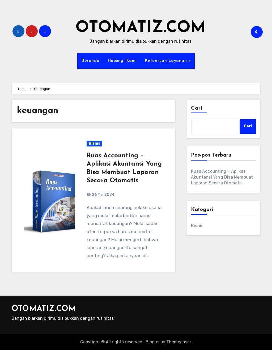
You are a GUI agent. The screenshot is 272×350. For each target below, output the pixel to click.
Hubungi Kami (122, 61)
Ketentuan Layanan (166, 61)
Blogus (152, 341)
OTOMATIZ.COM (140, 28)
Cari (196, 108)
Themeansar (178, 341)
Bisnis (94, 143)
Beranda (90, 61)
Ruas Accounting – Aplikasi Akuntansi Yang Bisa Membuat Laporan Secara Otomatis (222, 177)
